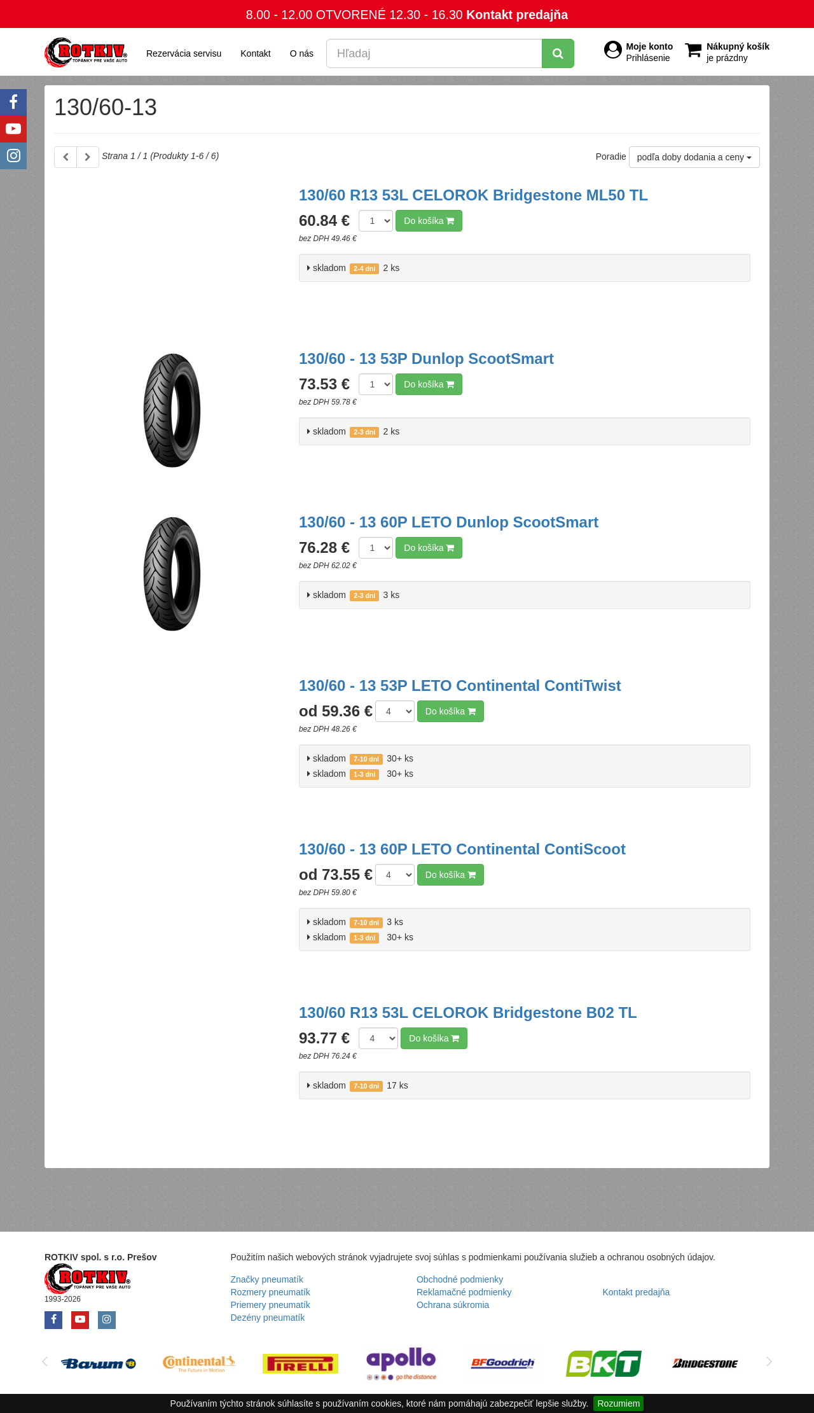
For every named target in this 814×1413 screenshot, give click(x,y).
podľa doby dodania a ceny (694, 157)
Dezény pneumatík (268, 1317)
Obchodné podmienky (460, 1279)
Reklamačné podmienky (464, 1292)
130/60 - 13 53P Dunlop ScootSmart (426, 358)
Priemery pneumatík (270, 1305)
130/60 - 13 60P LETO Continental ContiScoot (462, 849)
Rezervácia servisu (183, 53)
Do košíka (429, 221)
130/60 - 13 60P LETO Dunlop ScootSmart (448, 522)
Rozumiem (618, 1403)
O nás (302, 53)
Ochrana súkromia (453, 1305)
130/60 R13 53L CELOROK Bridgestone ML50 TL (473, 195)
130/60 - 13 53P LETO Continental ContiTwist (460, 685)
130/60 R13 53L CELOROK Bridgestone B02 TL (468, 1012)
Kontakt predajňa (517, 15)
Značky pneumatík (267, 1279)
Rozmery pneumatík (270, 1292)
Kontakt (255, 53)
